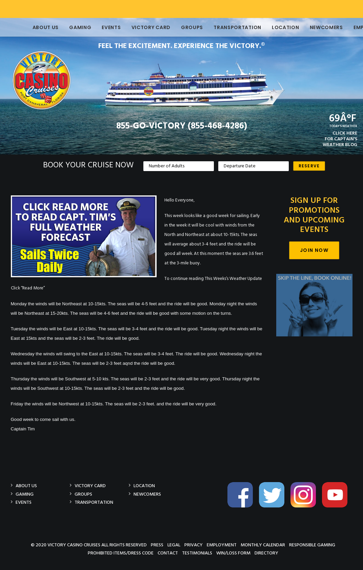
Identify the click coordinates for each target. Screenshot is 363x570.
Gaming (71, 27)
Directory (266, 553)
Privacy (193, 545)
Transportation (228, 27)
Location (276, 27)
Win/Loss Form (233, 553)
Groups (183, 27)
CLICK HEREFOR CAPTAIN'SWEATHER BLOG (340, 139)
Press (157, 545)
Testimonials (197, 553)
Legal (173, 545)
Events (101, 27)
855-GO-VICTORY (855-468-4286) (181, 126)
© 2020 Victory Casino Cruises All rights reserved (89, 545)
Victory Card (141, 27)
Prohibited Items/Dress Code (121, 553)
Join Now (314, 250)
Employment (222, 545)
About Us (36, 27)
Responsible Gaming (312, 545)
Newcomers (317, 27)
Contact (168, 553)
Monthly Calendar (263, 545)
